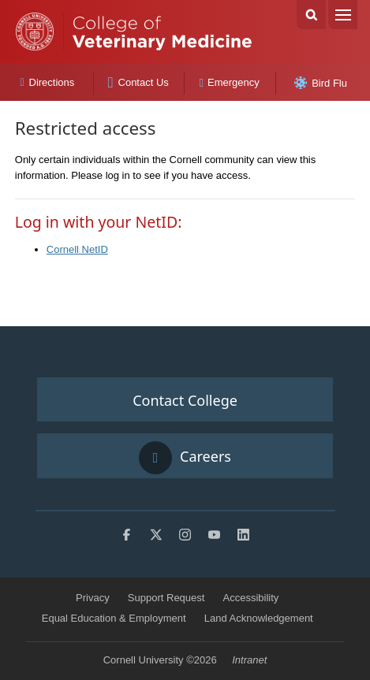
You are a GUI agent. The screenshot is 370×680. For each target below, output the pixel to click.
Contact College (185, 400)
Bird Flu (320, 82)
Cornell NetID (77, 249)
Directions (47, 82)
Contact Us (138, 82)
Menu (342, 14)
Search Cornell (311, 14)
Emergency (230, 82)
